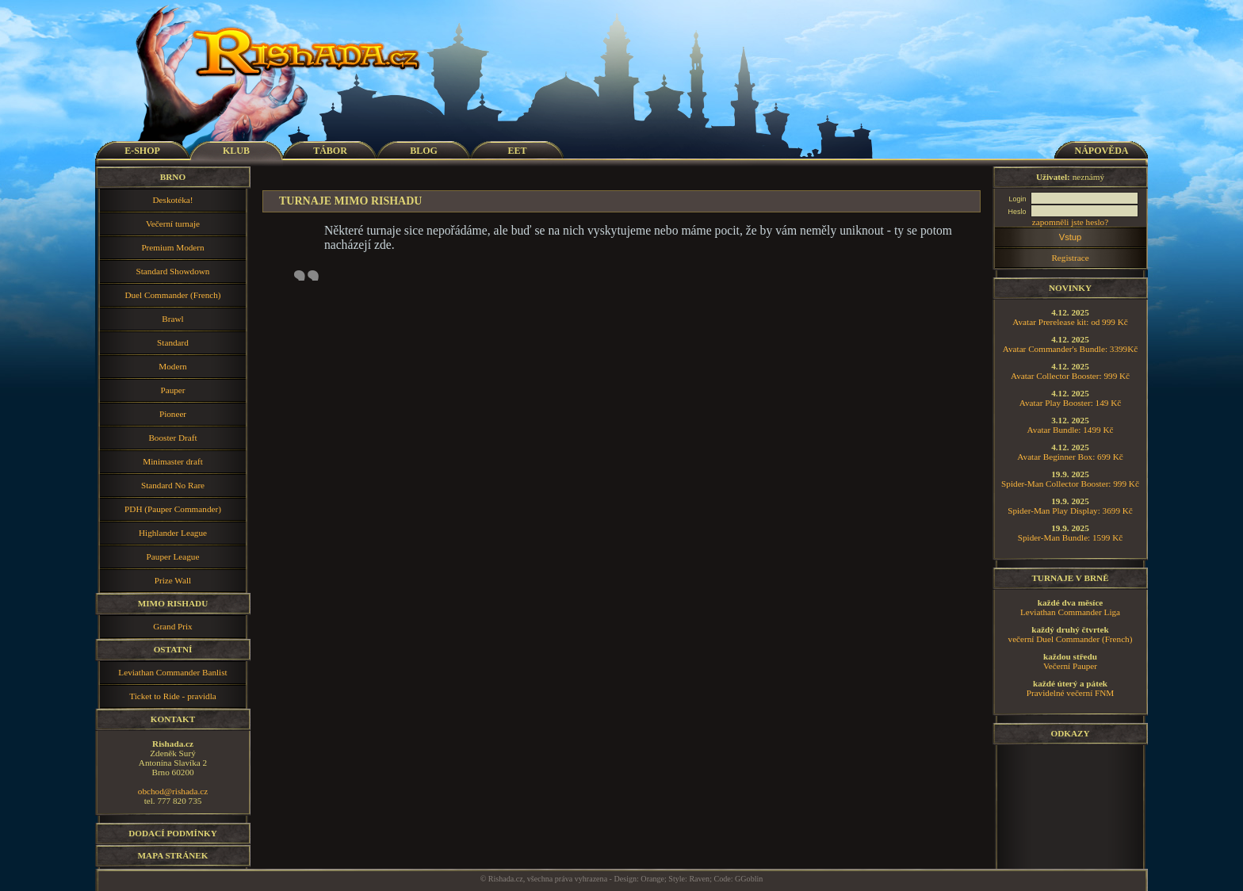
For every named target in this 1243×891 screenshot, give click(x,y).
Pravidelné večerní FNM (1071, 693)
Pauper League (173, 556)
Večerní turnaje (173, 223)
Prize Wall (173, 580)
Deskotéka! (173, 200)
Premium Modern (172, 247)
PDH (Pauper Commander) (172, 509)
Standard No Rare (173, 485)
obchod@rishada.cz (173, 791)
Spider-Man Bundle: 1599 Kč (1070, 537)
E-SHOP (142, 150)
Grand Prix (172, 626)
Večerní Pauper (1070, 666)
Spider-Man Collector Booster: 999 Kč (1070, 483)
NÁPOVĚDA (1102, 150)
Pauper (172, 390)
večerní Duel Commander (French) (1070, 639)
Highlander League (173, 532)
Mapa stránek (173, 855)
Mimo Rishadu (173, 603)
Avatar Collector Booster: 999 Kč (1070, 375)
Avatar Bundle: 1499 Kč (1070, 429)
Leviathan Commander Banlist (172, 672)
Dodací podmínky (172, 833)
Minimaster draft (173, 461)
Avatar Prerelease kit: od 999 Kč (1070, 322)
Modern (172, 366)
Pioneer (172, 414)
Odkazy (1069, 733)
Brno (172, 177)
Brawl (172, 318)
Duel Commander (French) (172, 295)
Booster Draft (172, 437)
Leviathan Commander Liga (1070, 612)
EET (516, 150)
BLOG (424, 150)
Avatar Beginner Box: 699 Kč (1070, 456)
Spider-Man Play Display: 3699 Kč (1070, 510)
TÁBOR (330, 150)
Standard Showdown (173, 271)
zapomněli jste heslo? (1070, 222)
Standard (173, 342)
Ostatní (173, 649)
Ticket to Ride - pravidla (172, 696)
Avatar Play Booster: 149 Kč (1070, 402)
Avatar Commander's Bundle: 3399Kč (1070, 349)
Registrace (1069, 257)
